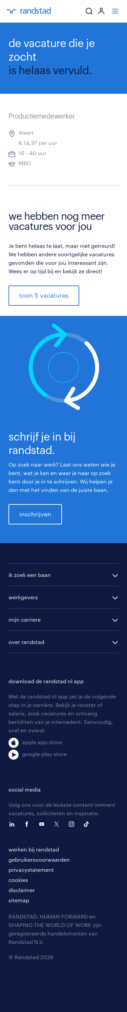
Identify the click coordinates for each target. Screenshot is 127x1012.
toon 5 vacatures (43, 295)
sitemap (18, 900)
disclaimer (21, 890)
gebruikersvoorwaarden (39, 859)
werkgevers (23, 597)
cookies (18, 880)
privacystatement (31, 869)
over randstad (26, 642)
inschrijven (35, 514)
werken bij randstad (33, 849)
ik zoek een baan (29, 575)
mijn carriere (24, 619)
